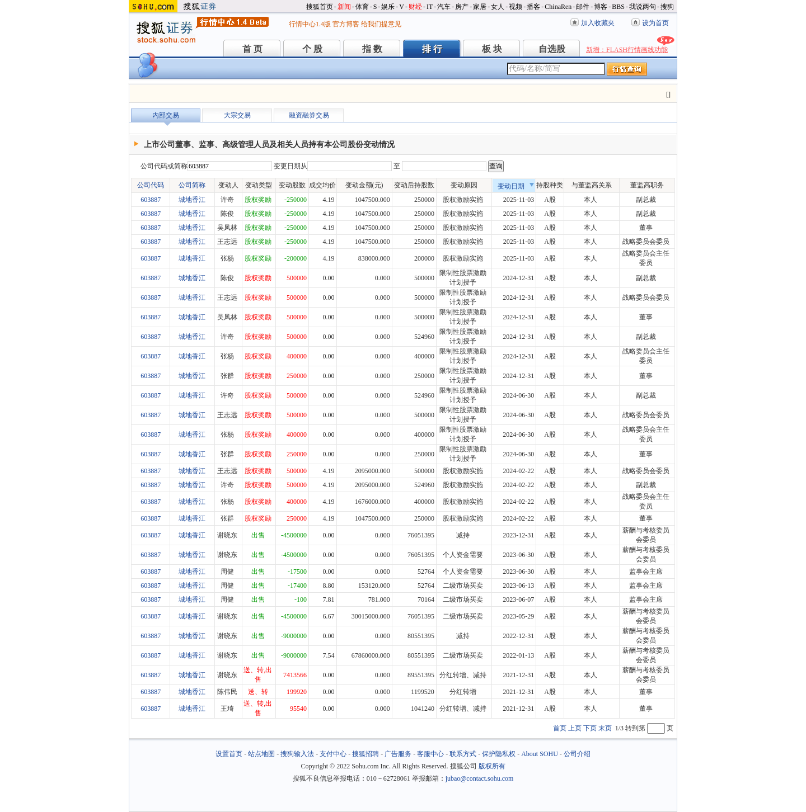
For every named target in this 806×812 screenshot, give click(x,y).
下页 (590, 728)
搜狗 (667, 7)
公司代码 (150, 185)
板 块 (492, 49)
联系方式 (462, 754)
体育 (362, 7)
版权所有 (492, 766)
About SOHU (539, 754)
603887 (150, 200)
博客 (600, 7)
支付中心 (333, 754)
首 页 (252, 49)
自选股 (551, 49)
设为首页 (655, 23)
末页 (605, 728)
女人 (497, 7)
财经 (415, 7)
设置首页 (228, 754)
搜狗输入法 (297, 754)
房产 (461, 7)
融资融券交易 (309, 115)
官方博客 (345, 24)
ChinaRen (558, 7)
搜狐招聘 (365, 754)
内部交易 (165, 115)
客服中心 (430, 754)
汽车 (444, 7)
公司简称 (192, 185)
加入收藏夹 (598, 23)
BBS (618, 7)
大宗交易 (237, 115)
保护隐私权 (499, 754)
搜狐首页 (319, 7)
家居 (479, 7)
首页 (559, 728)
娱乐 (388, 7)
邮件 (582, 7)
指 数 (372, 49)
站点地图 (261, 754)
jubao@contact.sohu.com (480, 778)
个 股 (312, 49)
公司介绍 (577, 754)
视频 (515, 7)
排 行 (432, 49)
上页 (575, 728)
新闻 (344, 7)
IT (430, 7)
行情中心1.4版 (310, 24)
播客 (533, 7)
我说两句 (642, 7)
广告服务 (398, 754)
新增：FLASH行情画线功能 (627, 50)
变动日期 (516, 186)
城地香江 (192, 200)
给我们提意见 (381, 24)
